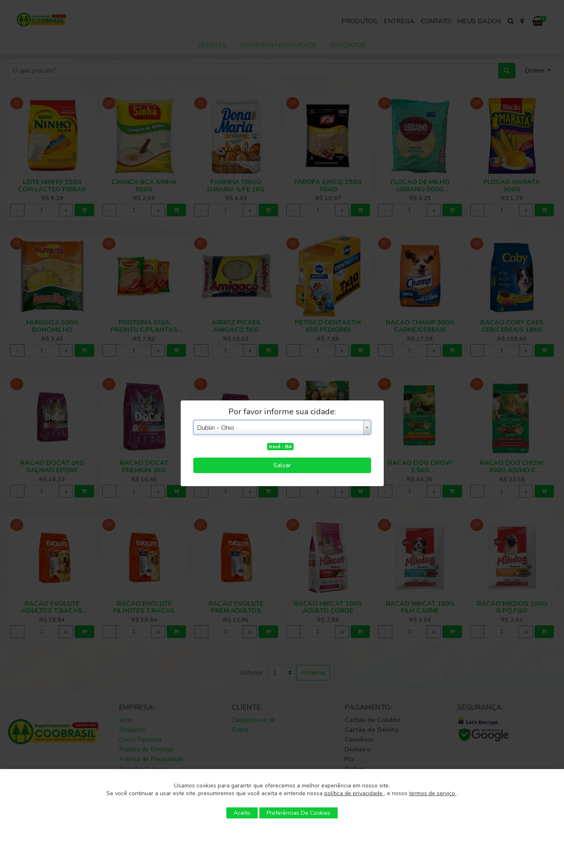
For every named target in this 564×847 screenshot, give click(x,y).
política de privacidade (354, 793)
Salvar (282, 465)
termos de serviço (433, 793)
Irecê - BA (280, 446)
